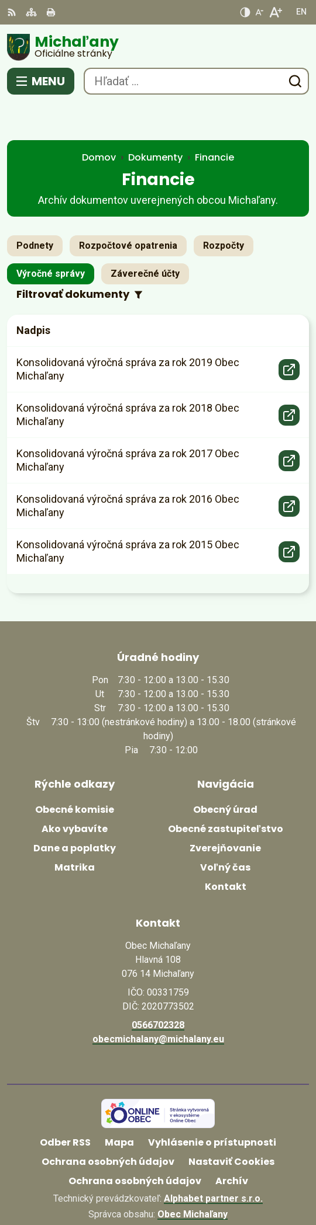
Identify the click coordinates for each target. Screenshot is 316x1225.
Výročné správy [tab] (50, 237)
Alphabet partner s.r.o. (213, 1162)
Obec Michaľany (192, 1178)
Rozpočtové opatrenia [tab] (128, 209)
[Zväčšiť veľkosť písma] (275, 12)
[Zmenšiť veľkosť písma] (259, 12)
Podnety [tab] (34, 209)
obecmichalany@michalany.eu (158, 1002)
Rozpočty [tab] (223, 209)
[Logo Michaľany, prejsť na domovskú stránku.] (158, 47)
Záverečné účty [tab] (145, 237)
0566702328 (158, 988)
